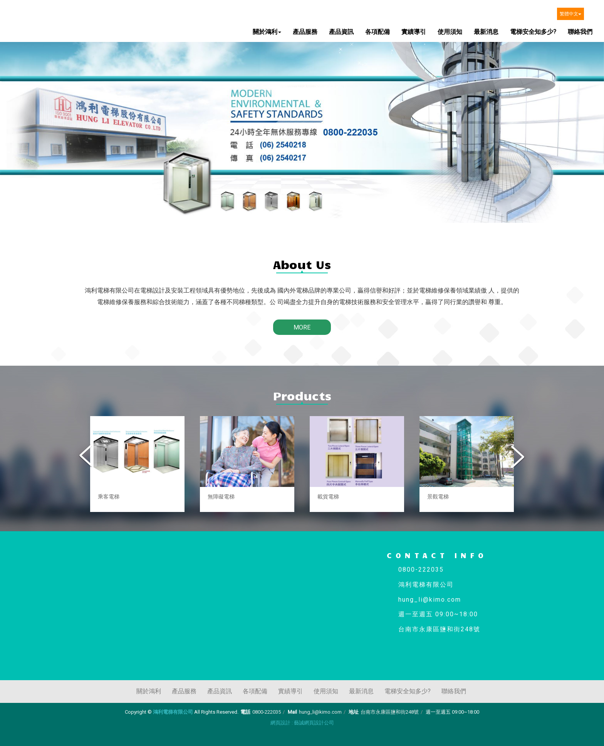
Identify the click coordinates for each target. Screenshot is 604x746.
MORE (302, 327)
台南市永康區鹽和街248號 (390, 712)
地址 (354, 712)
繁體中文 (570, 14)
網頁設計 (280, 723)
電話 (245, 712)
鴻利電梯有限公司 (47, 19)
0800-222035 (266, 712)
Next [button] (517, 456)
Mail (292, 712)
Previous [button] (86, 456)
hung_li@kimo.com (320, 712)
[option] (137, 464)
